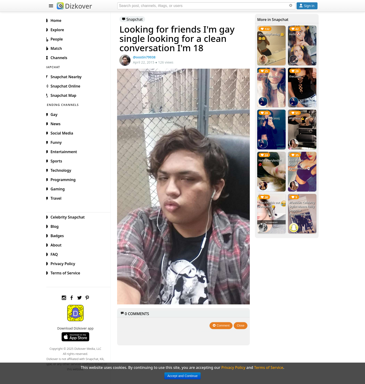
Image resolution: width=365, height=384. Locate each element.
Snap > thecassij (270, 117)
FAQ (56, 253)
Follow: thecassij (270, 75)
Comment (222, 321)
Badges (59, 235)
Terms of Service (67, 272)
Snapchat (135, 19)
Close (242, 321)
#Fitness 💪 (297, 117)
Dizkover (74, 6)
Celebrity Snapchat (70, 216)
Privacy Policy (65, 263)
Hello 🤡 (295, 34)
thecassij (295, 75)
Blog (56, 225)
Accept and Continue (182, 376)
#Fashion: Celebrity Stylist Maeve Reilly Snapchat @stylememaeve (301, 207)
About (58, 244)
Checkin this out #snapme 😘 (270, 201)
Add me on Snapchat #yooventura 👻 (300, 162)
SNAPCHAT (57, 66)
